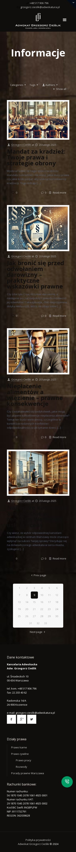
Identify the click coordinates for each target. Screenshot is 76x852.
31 (30, 623)
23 (49, 609)
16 (41, 602)
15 (34, 602)
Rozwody (21, 767)
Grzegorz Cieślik (21, 145)
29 (49, 616)
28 (41, 616)
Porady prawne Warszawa (27, 773)
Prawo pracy (23, 760)
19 (19, 609)
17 (49, 602)
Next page (38, 632)
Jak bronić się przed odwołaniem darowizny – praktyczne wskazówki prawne (35, 274)
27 (34, 616)
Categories (18, 85)
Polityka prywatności (38, 840)
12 (56, 595)
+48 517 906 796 (39, 3)
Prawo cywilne (20, 754)
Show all (59, 89)
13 (19, 602)
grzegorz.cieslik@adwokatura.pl (40, 7)
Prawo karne (19, 747)
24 (56, 609)
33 (45, 623)
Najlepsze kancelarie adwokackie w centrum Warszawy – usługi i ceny (37, 516)
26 (26, 616)
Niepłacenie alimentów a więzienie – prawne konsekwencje (35, 394)
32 (38, 623)
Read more (59, 192)
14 (26, 602)
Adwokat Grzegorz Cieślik (34, 844)
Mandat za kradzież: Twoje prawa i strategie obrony (36, 157)
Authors (50, 85)
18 (56, 602)
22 (41, 609)
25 (19, 616)
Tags (34, 85)
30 (56, 616)
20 (26, 609)
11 (49, 595)
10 (41, 595)
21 (34, 609)
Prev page (38, 575)
